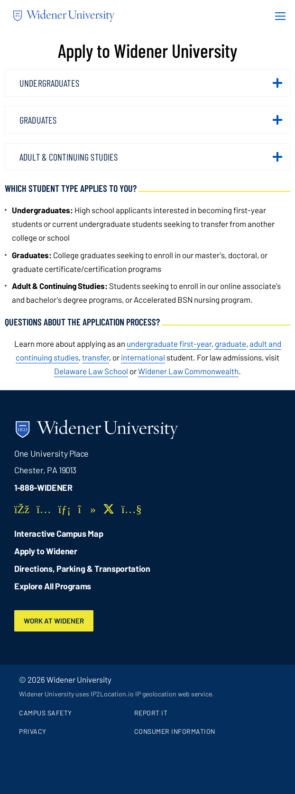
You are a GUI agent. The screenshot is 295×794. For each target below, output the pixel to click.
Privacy (32, 731)
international (143, 357)
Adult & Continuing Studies (150, 160)
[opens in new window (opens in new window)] (91, 371)
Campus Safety (45, 713)
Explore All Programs (52, 586)
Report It (151, 713)
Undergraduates (150, 86)
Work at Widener (54, 620)
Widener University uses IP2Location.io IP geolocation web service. (116, 694)
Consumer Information (174, 731)
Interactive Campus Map (58, 533)
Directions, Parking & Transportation (82, 568)
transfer (95, 357)
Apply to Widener (45, 551)
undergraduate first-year (169, 343)
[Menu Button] (277, 15)
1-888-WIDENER (43, 487)
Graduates (150, 123)
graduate (230, 343)
